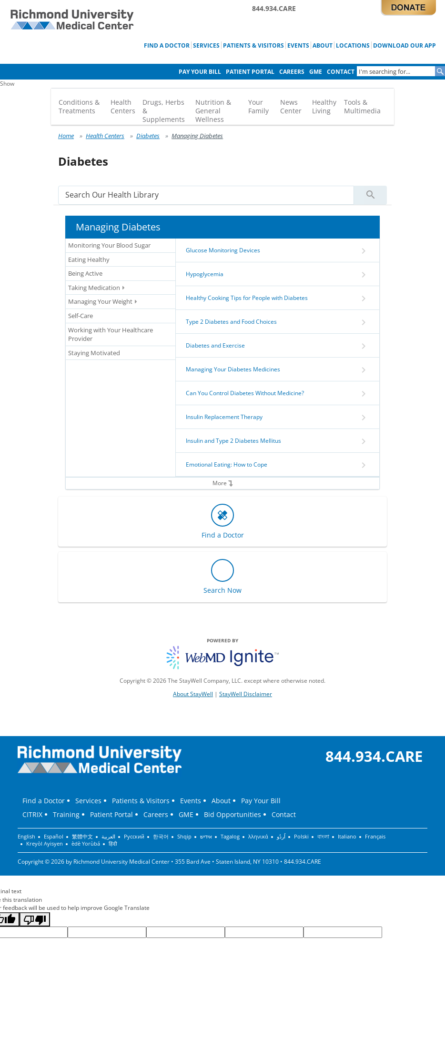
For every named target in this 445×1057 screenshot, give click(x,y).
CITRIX (32, 814)
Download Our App (404, 45)
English (26, 836)
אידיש (206, 836)
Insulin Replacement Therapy (224, 417)
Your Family (258, 106)
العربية (108, 836)
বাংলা (323, 836)
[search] (206, 195)
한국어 (161, 836)
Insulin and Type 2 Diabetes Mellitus (233, 441)
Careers (291, 72)
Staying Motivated (94, 353)
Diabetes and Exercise (215, 345)
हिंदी (113, 843)
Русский (134, 836)
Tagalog (230, 836)
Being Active (85, 273)
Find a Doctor (167, 45)
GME (315, 72)
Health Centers (123, 106)
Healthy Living (324, 106)
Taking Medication (96, 287)
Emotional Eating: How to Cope (226, 464)
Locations (353, 45)
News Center (291, 106)
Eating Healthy (89, 259)
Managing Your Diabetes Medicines (233, 369)
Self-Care (80, 315)
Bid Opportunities (232, 814)
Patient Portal (250, 72)
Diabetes (148, 135)
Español (53, 836)
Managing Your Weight (102, 301)
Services (206, 45)
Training (66, 814)
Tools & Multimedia (362, 106)
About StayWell (193, 694)
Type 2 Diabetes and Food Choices (231, 322)
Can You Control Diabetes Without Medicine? (245, 393)
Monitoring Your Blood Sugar (109, 245)
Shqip (184, 836)
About (323, 45)
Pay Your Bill (200, 72)
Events (298, 45)
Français (375, 836)
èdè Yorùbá (85, 843)
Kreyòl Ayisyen (44, 843)
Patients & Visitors (253, 45)
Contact (340, 72)
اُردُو (281, 836)
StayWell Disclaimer (245, 694)
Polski (301, 836)
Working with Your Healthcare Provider (110, 334)
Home (66, 135)
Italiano (347, 836)
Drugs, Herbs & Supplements (163, 111)
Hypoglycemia (204, 274)
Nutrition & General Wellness (213, 111)
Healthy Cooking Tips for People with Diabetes (247, 298)
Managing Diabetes (197, 135)
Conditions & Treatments (79, 106)
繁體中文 (82, 836)
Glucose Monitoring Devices (223, 250)
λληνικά (258, 836)
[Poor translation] (35, 919)
